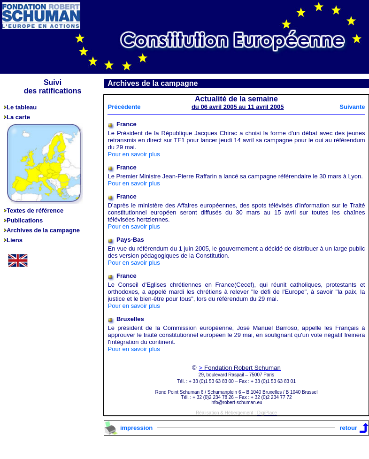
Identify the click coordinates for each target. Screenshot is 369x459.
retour (348, 427)
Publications (25, 220)
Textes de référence (35, 210)
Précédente (124, 106)
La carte (18, 117)
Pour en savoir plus (134, 154)
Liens (15, 240)
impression (136, 427)
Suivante (352, 106)
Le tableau (22, 107)
